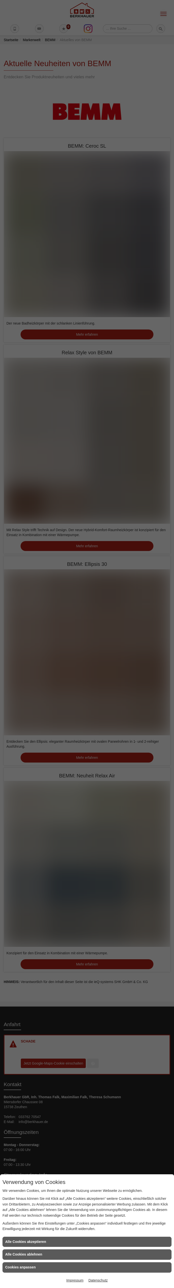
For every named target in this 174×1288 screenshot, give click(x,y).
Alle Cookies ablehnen (23, 1254)
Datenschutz (98, 1280)
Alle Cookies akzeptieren (25, 1242)
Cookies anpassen (20, 1267)
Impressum (74, 1280)
